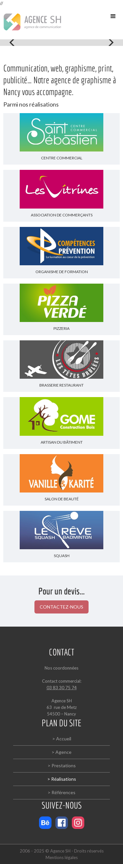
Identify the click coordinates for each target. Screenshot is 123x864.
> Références (61, 792)
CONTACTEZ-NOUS (61, 607)
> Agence (61, 752)
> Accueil (61, 738)
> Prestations (62, 765)
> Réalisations (61, 779)
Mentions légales (62, 857)
